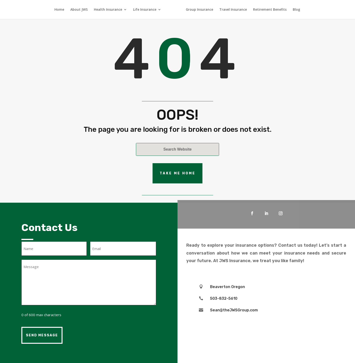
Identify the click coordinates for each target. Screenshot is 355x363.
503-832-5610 (223, 298)
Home (59, 10)
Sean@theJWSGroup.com (234, 310)
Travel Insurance (233, 10)
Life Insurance (144, 10)
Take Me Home (178, 173)
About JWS (79, 10)
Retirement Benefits (270, 10)
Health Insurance (108, 10)
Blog (296, 10)
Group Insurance (199, 10)
